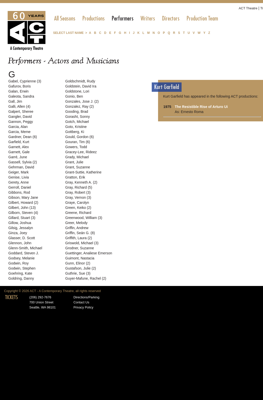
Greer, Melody (76, 223)
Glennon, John (19, 243)
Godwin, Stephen (21, 268)
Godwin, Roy (18, 263)
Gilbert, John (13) (22, 208)
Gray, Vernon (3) (78, 197)
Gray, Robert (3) (78, 192)
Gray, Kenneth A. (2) (81, 182)
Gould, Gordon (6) (79, 137)
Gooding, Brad (76, 111)
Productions (93, 18)
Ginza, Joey (17, 233)
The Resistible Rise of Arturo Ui (201, 107)
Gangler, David (20, 117)
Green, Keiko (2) (78, 208)
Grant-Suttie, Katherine (83, 172)
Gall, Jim (15, 101)
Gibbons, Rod (19, 192)
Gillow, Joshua (19, 223)
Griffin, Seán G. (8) (80, 233)
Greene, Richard (78, 213)
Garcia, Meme (19, 132)
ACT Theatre (248, 8)
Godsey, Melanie (21, 258)
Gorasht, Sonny (77, 117)
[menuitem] (65, 18)
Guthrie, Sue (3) (78, 273)
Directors (171, 18)
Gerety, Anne (18, 182)
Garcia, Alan (18, 127)
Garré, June (17, 157)
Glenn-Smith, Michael (25, 248)
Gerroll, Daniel (19, 187)
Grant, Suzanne (77, 167)
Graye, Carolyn (77, 203)
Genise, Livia (18, 177)
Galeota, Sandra (21, 96)
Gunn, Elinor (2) (77, 263)
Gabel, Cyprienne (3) (24, 81)
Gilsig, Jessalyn (20, 228)
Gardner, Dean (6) (22, 137)
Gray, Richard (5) (78, 187)
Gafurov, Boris (19, 86)
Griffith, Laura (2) (78, 238)
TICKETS (11, 297)
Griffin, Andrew (77, 228)
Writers (148, 18)
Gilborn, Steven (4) (23, 213)
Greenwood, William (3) (83, 218)
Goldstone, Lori (77, 91)
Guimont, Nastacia (79, 258)
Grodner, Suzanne (79, 248)
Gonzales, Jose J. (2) (82, 101)
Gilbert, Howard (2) (23, 203)
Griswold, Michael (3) (81, 243)
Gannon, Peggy (20, 122)
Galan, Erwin (18, 91)
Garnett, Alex (18, 147)
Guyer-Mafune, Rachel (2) (85, 278)
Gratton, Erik (75, 177)
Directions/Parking (86, 297)
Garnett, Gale (19, 152)
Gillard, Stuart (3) (21, 218)
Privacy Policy (83, 307)
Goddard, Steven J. (23, 253)
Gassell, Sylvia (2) (22, 162)
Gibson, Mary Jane (23, 197)
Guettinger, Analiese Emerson (88, 253)
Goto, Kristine (76, 127)
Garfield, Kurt (18, 142)
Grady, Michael (77, 157)
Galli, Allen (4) (19, 106)
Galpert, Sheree (20, 111)
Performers (123, 18)
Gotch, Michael (77, 122)
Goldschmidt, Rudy (80, 81)
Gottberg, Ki (74, 132)
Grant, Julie (74, 162)
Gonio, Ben (74, 96)
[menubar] (136, 18)
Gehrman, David (21, 167)
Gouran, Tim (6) (77, 142)
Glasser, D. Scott (21, 238)
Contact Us (81, 302)
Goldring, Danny (21, 278)
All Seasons (64, 18)
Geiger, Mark (18, 172)
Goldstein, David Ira (80, 86)
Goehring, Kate (20, 273)
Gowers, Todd (76, 147)
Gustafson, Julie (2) (80, 268)
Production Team (202, 18)
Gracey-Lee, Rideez (81, 152)
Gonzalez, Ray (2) (79, 106)
